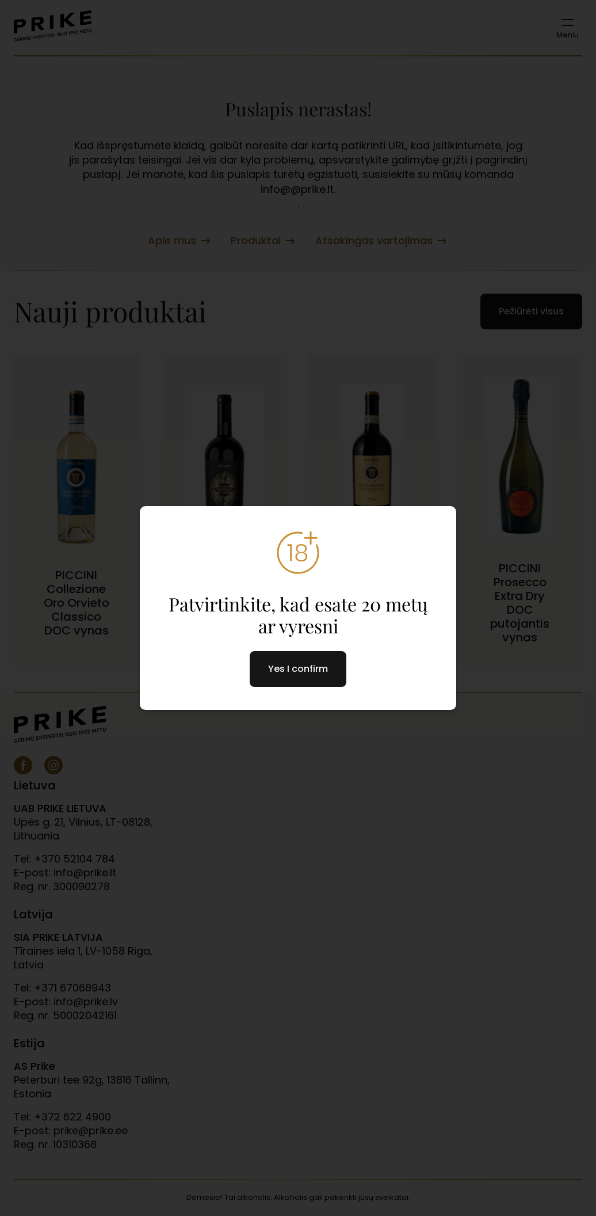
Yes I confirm (298, 668)
